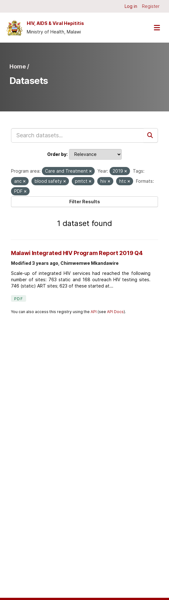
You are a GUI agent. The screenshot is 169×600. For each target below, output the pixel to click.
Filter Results (84, 201)
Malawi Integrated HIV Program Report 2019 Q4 (77, 253)
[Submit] (151, 135)
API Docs (115, 311)
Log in (131, 6)
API (94, 311)
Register (151, 6)
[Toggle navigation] (156, 27)
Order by (56, 154)
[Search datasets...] (77, 135)
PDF (18, 298)
